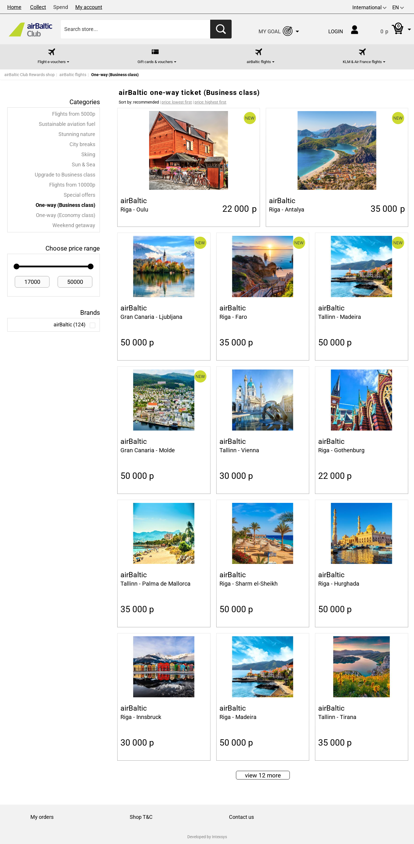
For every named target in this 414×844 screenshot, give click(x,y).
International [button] (369, 7)
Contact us (241, 817)
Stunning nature (76, 134)
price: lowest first (177, 102)
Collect (38, 7)
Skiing (88, 154)
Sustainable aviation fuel (67, 124)
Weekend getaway (73, 225)
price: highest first (210, 102)
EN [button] (398, 7)
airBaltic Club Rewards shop (29, 74)
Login (335, 31)
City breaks (82, 144)
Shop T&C (141, 817)
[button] (390, 29)
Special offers (79, 195)
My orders (42, 817)
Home (14, 7)
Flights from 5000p (73, 114)
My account (88, 7)
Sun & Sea (83, 165)
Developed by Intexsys (207, 836)
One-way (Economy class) (65, 215)
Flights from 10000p (72, 185)
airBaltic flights (72, 74)
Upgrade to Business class (65, 175)
